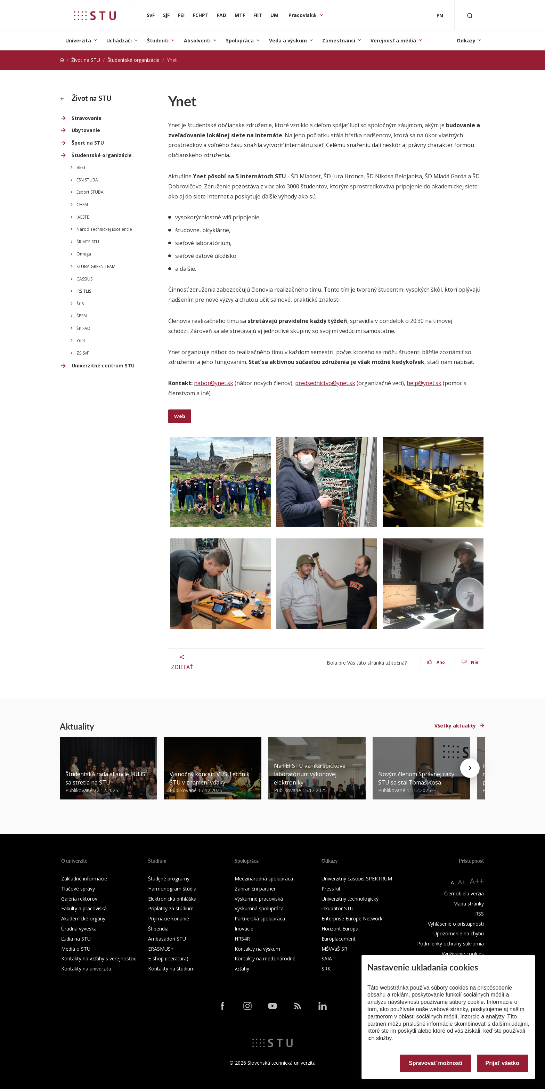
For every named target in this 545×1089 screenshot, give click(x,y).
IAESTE (82, 217)
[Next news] (470, 768)
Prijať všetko (503, 1063)
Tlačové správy (78, 888)
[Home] (62, 60)
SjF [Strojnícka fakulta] (166, 15)
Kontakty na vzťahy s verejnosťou (99, 958)
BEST (81, 167)
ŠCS (80, 304)
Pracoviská (302, 15)
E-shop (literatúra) (168, 958)
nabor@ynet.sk (213, 383)
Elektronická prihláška (172, 898)
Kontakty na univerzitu (86, 968)
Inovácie (244, 928)
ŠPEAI (81, 316)
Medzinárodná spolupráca (264, 878)
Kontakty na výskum (257, 948)
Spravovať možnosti (435, 1063)
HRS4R (242, 938)
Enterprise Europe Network (352, 918)
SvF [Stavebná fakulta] (151, 15)
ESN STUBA (87, 180)
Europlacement (339, 938)
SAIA (327, 958)
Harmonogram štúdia (172, 888)
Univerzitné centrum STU (103, 365)
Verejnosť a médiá (393, 40)
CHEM (82, 205)
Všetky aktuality (455, 725)
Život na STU (85, 60)
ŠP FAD (83, 328)
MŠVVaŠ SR (334, 948)
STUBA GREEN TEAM (95, 266)
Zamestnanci (338, 40)
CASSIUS (84, 279)
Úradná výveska (79, 928)
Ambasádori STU (167, 938)
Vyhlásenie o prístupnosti (456, 923)
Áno (436, 662)
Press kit (331, 888)
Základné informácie (84, 878)
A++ (477, 881)
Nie (470, 662)
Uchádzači (119, 40)
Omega (83, 254)
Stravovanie (86, 118)
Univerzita (78, 40)
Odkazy (466, 40)
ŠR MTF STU (87, 242)
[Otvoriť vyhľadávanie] (470, 15)
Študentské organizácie (133, 60)
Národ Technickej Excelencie (104, 229)
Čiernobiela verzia (464, 893)
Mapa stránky (468, 903)
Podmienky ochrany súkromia (450, 943)
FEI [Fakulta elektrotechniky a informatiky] (181, 15)
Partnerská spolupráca (260, 918)
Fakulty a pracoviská (84, 908)
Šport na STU (88, 142)
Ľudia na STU (76, 938)
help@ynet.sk (424, 383)
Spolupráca (240, 40)
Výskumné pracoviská (259, 898)
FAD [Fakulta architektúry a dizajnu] (221, 15)
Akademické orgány (83, 918)
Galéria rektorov (79, 898)
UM (274, 15)
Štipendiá (158, 928)
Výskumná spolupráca (259, 908)
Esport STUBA (90, 192)
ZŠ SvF (82, 353)
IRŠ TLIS (83, 291)
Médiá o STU (75, 948)
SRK (326, 968)
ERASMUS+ (161, 948)
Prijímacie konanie (168, 918)
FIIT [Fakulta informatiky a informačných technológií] (257, 15)
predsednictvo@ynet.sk (325, 383)
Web (179, 416)
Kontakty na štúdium (171, 968)
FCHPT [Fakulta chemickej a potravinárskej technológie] (201, 15)
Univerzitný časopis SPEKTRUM (357, 878)
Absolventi (197, 40)
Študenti (158, 40)
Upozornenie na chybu (458, 933)
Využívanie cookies (463, 953)
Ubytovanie (86, 130)
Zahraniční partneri (256, 888)
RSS (479, 913)
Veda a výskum (288, 40)
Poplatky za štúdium (171, 908)
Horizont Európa (340, 928)
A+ (461, 882)
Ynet (80, 340)
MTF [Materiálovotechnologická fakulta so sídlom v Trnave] (240, 15)
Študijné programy (168, 878)
